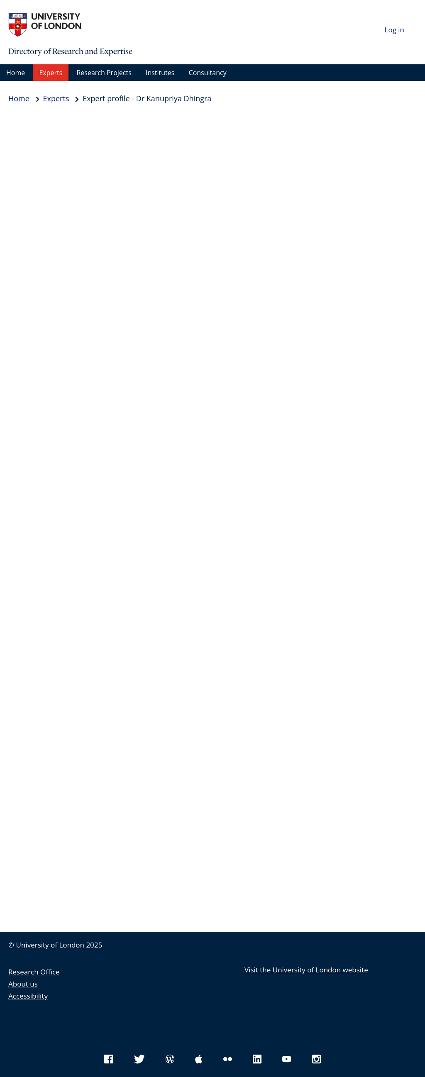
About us (23, 984)
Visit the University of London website (306, 969)
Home (15, 72)
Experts (50, 72)
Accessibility (28, 996)
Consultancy (208, 72)
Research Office (34, 972)
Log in (394, 29)
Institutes (160, 72)
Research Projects (103, 72)
